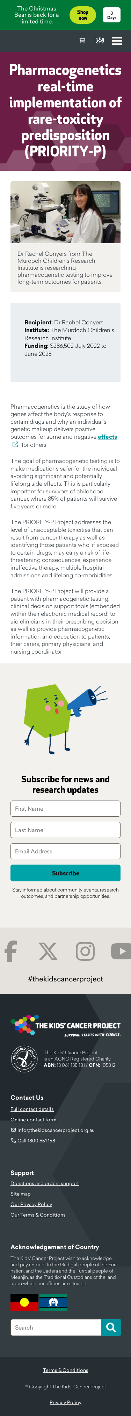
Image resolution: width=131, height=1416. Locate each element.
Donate (99, 41)
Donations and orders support (44, 1183)
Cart (82, 41)
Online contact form (33, 1119)
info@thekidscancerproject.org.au (56, 1130)
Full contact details (32, 1109)
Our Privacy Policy (31, 1204)
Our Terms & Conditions (38, 1215)
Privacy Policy (65, 1402)
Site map (20, 1194)
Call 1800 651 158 (36, 1140)
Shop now (82, 15)
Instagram (85, 951)
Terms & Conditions (65, 1370)
